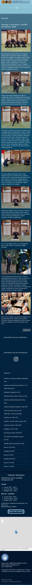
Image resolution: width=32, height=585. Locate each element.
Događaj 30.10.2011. (9, 451)
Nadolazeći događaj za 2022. (12, 392)
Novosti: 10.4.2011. (9, 463)
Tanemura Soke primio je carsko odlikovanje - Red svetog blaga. (13, 412)
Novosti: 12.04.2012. (9, 447)
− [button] (2, 521)
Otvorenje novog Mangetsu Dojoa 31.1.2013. (13, 438)
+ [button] (2, 519)
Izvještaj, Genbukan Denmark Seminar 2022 (14, 401)
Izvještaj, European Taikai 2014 (12, 425)
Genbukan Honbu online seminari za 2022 (15, 396)
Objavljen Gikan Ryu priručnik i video (14, 444)
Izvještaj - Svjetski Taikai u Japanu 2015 (15, 421)
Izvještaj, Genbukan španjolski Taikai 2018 (15, 407)
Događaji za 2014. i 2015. (11, 429)
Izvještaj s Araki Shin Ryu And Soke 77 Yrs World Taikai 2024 (15, 387)
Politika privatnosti (6, 580)
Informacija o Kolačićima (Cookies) (11, 581)
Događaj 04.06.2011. (9, 459)
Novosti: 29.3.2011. (9, 466)
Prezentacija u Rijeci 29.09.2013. (13, 433)
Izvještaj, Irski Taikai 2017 (11, 417)
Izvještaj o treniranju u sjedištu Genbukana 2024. (16, 380)
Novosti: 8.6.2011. (9, 455)
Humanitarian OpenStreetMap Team (12, 548)
